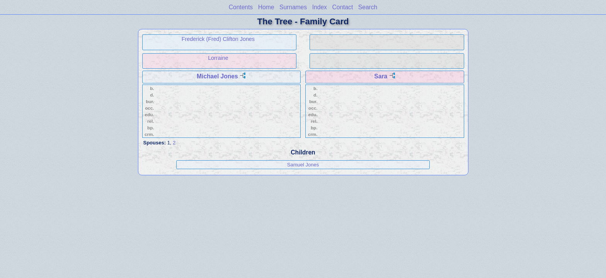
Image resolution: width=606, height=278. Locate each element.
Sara (380, 76)
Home (266, 7)
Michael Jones (217, 76)
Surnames (293, 7)
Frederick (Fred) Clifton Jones (218, 39)
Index (319, 7)
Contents (241, 7)
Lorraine (218, 58)
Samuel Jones (303, 165)
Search (367, 7)
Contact (342, 7)
